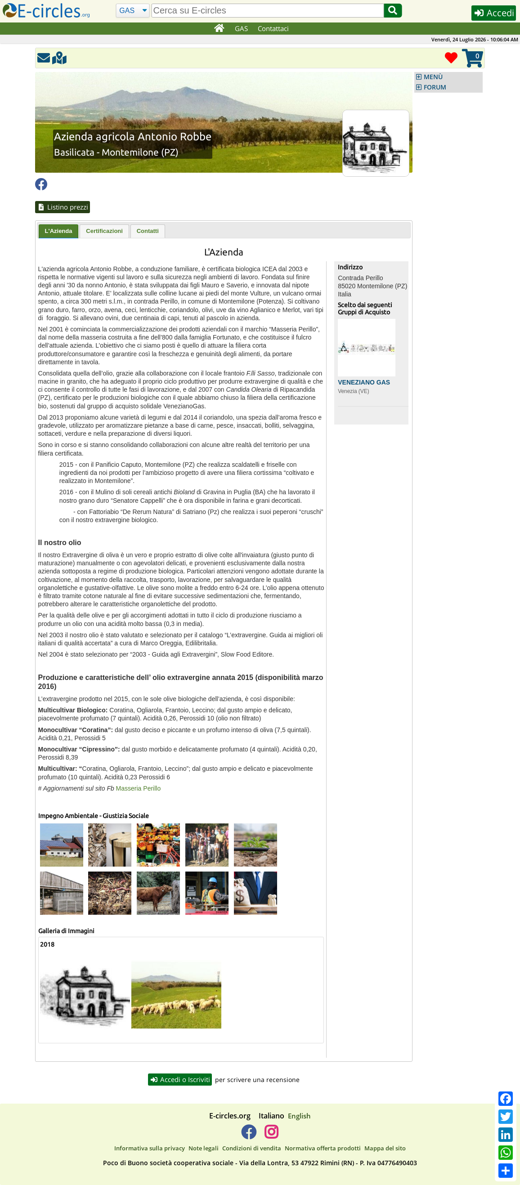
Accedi (493, 13)
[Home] (218, 28)
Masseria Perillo (139, 788)
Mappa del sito (385, 1148)
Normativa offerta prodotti (323, 1148)
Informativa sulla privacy (149, 1148)
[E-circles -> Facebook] (248, 1135)
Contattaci (273, 28)
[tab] (59, 231)
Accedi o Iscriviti (180, 1079)
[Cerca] (133, 11)
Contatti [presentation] (148, 231)
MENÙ (433, 77)
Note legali (203, 1148)
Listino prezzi (62, 206)
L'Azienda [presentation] (58, 231)
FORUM (435, 87)
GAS (241, 28)
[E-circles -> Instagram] (271, 1135)
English (299, 1115)
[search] (267, 11)
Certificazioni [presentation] (104, 231)
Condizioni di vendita (251, 1148)
